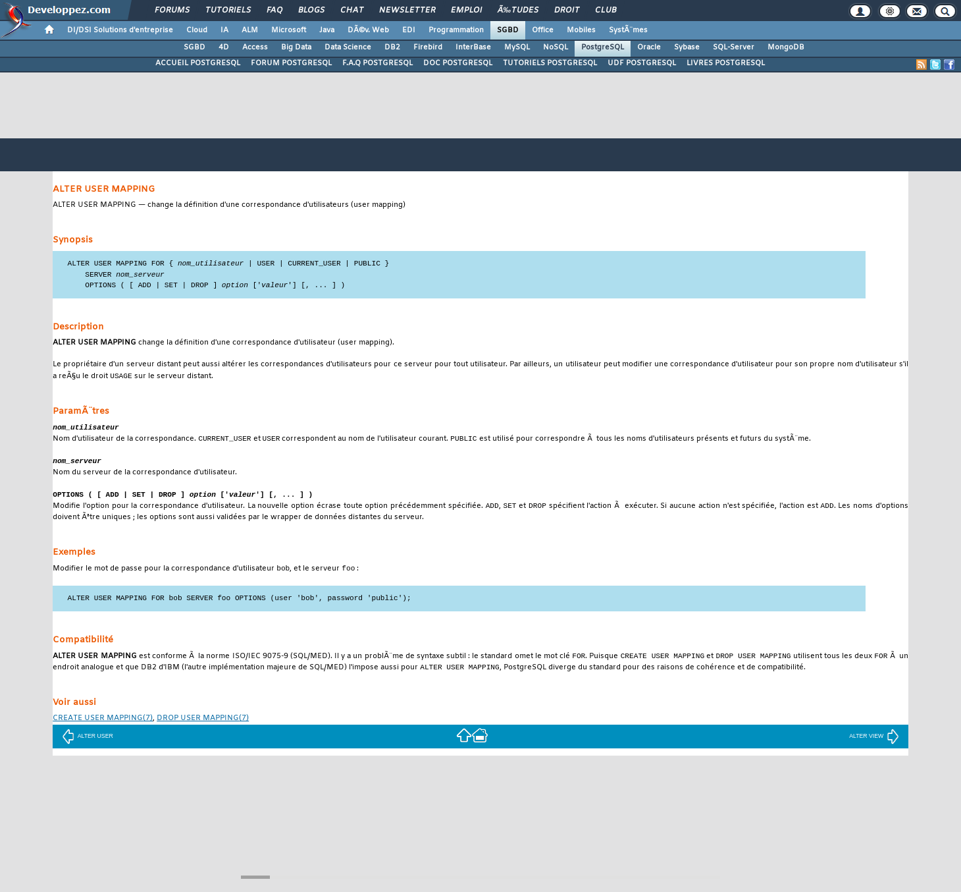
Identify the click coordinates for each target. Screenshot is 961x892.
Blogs (311, 10)
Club (605, 10)
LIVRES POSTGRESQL (726, 63)
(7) (103, 726)
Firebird (427, 47)
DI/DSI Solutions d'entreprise (120, 30)
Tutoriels (228, 10)
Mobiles (581, 30)
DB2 (392, 47)
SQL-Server (733, 47)
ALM (250, 30)
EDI (408, 30)
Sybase (687, 47)
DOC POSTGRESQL (457, 63)
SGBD (508, 30)
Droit (567, 10)
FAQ (274, 10)
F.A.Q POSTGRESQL (377, 63)
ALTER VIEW (874, 743)
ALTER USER (87, 743)
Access (255, 47)
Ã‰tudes (518, 10)
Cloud (196, 30)
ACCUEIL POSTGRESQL (197, 63)
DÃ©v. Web (368, 30)
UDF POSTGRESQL (642, 63)
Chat (352, 10)
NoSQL (555, 47)
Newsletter (407, 10)
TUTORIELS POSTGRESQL (550, 63)
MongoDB (785, 47)
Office (543, 30)
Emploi (466, 10)
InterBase (473, 47)
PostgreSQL (602, 47)
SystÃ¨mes (628, 30)
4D (224, 47)
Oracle (649, 47)
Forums (172, 10)
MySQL (517, 47)
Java (326, 30)
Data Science (348, 47)
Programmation (456, 30)
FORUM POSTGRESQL (291, 63)
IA (224, 30)
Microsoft (288, 30)
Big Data (296, 47)
